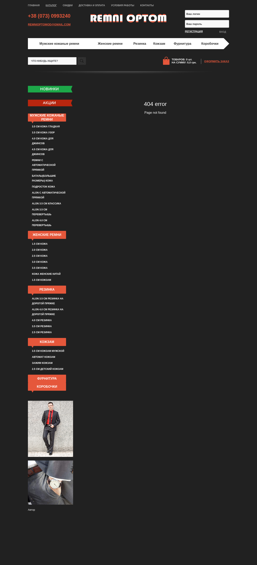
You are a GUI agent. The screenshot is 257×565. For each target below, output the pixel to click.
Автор (31, 509)
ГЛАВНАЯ (34, 5)
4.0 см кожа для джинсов (42, 141)
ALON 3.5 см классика (46, 203)
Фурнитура (182, 43)
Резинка (139, 43)
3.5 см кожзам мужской (48, 351)
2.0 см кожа (40, 250)
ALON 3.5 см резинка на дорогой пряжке (47, 301)
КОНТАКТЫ (147, 5)
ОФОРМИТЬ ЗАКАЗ (216, 61)
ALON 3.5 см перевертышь (41, 212)
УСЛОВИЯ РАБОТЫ (122, 5)
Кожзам (159, 43)
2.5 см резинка (42, 332)
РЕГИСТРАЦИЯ (194, 31)
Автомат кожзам (43, 357)
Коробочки (209, 43)
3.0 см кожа (40, 262)
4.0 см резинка (42, 320)
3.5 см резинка (42, 326)
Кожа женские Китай (46, 274)
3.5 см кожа (40, 268)
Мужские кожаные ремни (59, 43)
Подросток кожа (43, 186)
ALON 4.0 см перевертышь (41, 223)
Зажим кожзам (42, 363)
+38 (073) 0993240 (49, 16)
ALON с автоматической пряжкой (48, 195)
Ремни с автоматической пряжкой (44, 165)
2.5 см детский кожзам (47, 369)
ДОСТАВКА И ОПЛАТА (92, 5)
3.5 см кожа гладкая (46, 126)
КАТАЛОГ (51, 5)
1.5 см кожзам (41, 280)
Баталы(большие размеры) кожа (44, 178)
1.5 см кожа (40, 243)
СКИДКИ (68, 5)
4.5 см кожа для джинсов (42, 152)
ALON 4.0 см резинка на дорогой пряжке (47, 312)
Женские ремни (110, 43)
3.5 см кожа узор (43, 132)
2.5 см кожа (40, 256)
